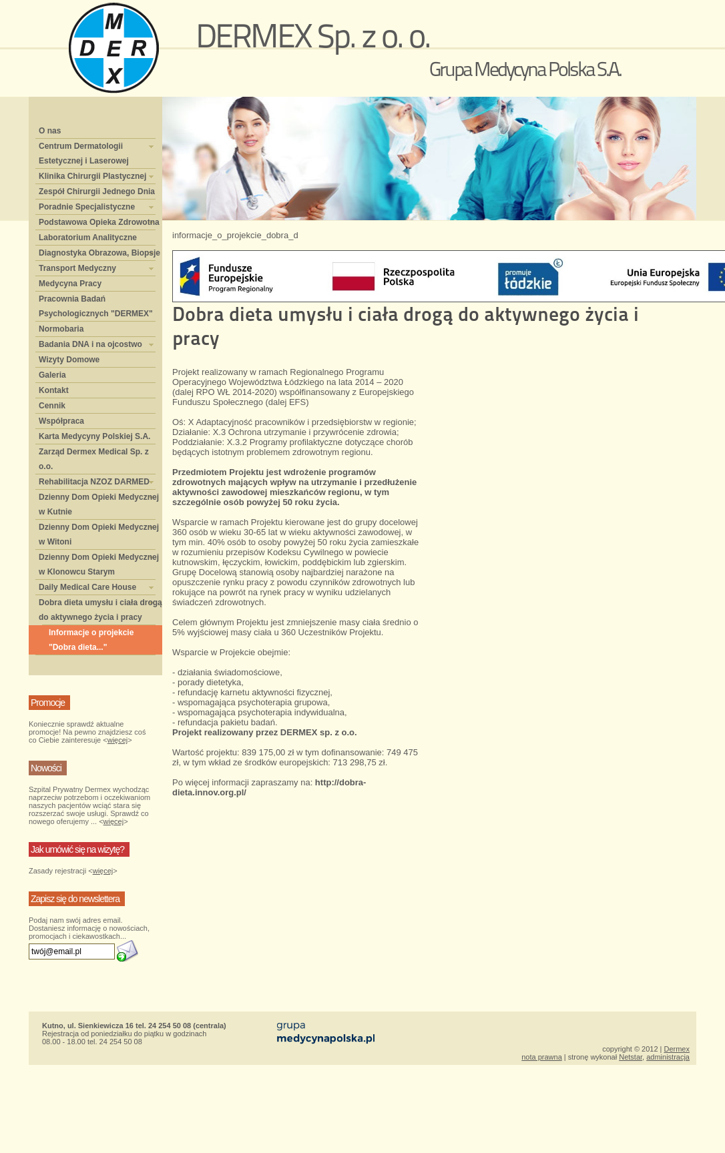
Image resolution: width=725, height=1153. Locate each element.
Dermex (677, 1049)
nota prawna (541, 1057)
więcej (117, 740)
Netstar (630, 1057)
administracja (668, 1057)
